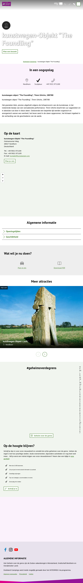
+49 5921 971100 (53, 84)
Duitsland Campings (29, 62)
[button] (10, 51)
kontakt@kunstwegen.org (20, 156)
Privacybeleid (23, 574)
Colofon (31, 574)
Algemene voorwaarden (10, 574)
